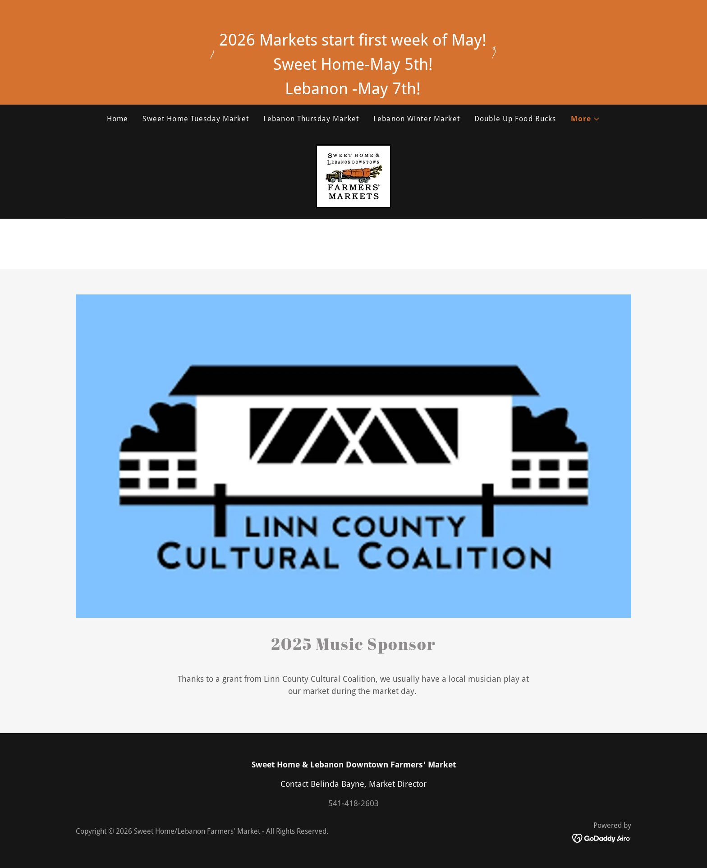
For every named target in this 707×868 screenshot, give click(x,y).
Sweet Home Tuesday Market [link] (195, 119)
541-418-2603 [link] (353, 803)
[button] (586, 119)
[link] (353, 175)
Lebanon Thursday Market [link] (311, 119)
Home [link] (118, 119)
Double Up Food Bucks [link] (515, 119)
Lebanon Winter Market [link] (416, 119)
